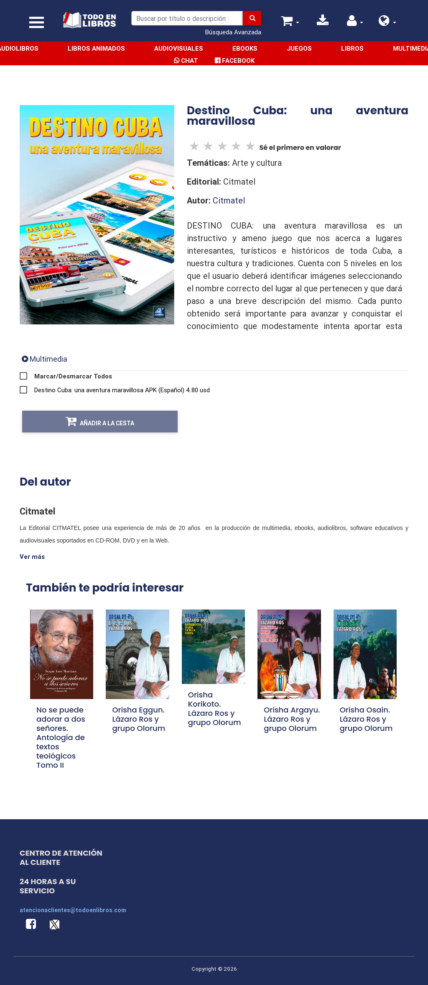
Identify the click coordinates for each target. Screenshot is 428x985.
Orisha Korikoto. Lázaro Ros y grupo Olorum (214, 708)
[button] (387, 23)
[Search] (187, 18)
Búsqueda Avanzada (233, 32)
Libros (352, 48)
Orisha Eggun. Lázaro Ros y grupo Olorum (138, 719)
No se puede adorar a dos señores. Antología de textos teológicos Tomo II (60, 738)
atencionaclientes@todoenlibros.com (73, 910)
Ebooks (244, 48)
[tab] (44, 359)
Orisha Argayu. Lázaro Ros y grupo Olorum (292, 719)
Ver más (32, 557)
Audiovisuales (178, 48)
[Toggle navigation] (36, 22)
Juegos (299, 48)
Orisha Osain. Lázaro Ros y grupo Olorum (366, 719)
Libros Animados (96, 48)
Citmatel (229, 200)
